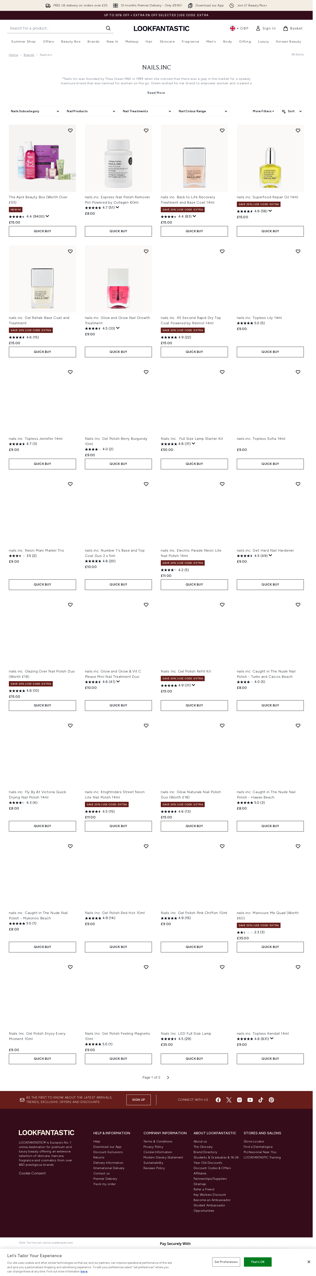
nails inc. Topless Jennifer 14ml (36, 438)
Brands (29, 55)
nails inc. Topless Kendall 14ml (263, 1033)
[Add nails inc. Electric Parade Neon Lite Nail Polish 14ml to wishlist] (222, 484)
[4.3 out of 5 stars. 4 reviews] (23, 802)
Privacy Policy (153, 1147)
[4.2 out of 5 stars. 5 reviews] (175, 570)
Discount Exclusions (108, 1152)
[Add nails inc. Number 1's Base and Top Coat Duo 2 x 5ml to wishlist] (146, 484)
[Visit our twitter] (229, 1100)
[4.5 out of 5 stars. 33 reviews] (100, 328)
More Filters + (263, 111)
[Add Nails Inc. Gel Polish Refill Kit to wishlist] (222, 604)
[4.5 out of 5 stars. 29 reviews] (176, 1039)
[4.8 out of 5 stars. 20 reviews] (100, 561)
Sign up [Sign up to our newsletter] (138, 1100)
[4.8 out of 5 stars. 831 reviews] (253, 1039)
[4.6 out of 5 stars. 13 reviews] (176, 811)
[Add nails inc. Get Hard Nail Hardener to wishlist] (298, 484)
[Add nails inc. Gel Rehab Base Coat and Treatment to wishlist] (70, 251)
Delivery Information (108, 1163)
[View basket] (293, 28)
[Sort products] (292, 111)
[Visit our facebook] (218, 1100)
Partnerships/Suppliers (210, 1179)
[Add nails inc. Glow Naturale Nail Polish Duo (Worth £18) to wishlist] (222, 725)
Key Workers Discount (210, 1195)
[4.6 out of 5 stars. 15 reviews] (24, 337)
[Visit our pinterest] (271, 1100)
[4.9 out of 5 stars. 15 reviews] (176, 918)
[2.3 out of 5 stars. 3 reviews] (251, 932)
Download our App (107, 1147)
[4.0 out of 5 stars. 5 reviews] (251, 682)
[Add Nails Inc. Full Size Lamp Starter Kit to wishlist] (222, 372)
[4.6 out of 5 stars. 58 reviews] (252, 211)
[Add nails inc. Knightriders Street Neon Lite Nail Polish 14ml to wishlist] (146, 725)
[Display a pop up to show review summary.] (47, 216)
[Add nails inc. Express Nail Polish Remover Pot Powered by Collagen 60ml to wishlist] (146, 130)
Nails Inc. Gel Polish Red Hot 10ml (115, 913)
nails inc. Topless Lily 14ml (259, 318)
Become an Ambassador (212, 1200)
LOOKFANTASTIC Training (262, 1157)
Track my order (104, 1184)
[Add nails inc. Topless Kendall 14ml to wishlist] (298, 967)
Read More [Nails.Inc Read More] (156, 93)
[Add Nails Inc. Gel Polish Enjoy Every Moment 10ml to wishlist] (70, 967)
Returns (98, 1157)
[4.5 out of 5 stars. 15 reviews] (100, 811)
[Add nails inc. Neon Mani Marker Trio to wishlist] (70, 484)
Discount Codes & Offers (212, 1168)
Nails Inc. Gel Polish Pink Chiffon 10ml (194, 913)
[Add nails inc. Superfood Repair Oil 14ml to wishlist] (298, 130)
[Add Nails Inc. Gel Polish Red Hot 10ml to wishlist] (146, 846)
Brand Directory (205, 1152)
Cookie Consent (32, 1173)
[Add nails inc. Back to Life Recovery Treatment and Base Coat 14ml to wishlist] (222, 130)
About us (200, 1141)
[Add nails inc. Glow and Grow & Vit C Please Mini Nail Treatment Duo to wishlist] (146, 604)
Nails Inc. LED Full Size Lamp (186, 1033)
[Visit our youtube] (250, 1100)
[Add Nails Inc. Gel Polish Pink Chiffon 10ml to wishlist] (222, 846)
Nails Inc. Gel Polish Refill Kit (186, 671)
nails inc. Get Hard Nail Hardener (265, 550)
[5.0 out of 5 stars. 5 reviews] (251, 323)
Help (96, 1141)
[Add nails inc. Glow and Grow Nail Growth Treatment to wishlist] (146, 251)
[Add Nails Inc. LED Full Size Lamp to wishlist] (222, 967)
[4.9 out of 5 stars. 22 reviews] (176, 337)
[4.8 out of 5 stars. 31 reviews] (176, 444)
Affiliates (200, 1173)
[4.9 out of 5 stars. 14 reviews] (100, 918)
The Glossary (203, 1147)
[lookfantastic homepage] (161, 28)
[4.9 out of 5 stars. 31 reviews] (176, 685)
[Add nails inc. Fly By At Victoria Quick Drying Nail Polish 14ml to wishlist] (70, 725)
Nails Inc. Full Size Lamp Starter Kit (192, 438)
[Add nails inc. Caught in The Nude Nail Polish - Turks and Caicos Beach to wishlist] (298, 604)
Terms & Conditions (158, 1141)
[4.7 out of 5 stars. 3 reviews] (23, 444)
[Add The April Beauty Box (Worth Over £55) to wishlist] (70, 130)
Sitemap (200, 1184)
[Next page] (168, 1077)
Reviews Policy (154, 1168)
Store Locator (254, 1141)
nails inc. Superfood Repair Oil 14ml (267, 197)
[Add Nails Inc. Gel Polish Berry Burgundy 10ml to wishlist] (146, 372)
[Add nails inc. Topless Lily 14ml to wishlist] (298, 251)
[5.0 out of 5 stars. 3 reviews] (251, 802)
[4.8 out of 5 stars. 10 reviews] (24, 691)
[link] (266, 28)
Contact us (101, 1173)
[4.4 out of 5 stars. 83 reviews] (176, 216)
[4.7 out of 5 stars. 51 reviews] (100, 207)
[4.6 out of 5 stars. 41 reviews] (100, 682)
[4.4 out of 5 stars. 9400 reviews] (27, 216)
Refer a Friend (204, 1189)
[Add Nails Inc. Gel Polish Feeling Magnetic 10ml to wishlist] (146, 967)
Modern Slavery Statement (163, 1157)
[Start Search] (108, 28)
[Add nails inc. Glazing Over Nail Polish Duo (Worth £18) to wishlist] (70, 604)
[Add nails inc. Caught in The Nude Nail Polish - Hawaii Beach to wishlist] (298, 725)
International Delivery (108, 1168)
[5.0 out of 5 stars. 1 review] (22, 923)
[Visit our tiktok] (260, 1100)
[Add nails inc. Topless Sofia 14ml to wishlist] (298, 372)
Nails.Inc (156, 68)
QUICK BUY (42, 231)
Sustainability (153, 1163)
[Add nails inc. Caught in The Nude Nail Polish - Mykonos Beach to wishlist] (70, 846)
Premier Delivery (105, 1179)
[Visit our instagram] (239, 1100)
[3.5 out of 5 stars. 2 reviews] (23, 555)
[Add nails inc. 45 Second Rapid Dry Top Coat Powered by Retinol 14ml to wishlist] (222, 251)
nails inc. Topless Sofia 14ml (261, 438)
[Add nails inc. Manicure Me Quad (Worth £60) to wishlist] (298, 846)
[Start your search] (60, 28)
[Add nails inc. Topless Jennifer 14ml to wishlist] (70, 372)
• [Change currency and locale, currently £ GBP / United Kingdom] (239, 28)
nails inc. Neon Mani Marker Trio (36, 550)
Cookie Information (157, 1152)
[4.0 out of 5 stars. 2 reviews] (99, 449)
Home (13, 55)
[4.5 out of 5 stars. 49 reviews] (252, 555)
